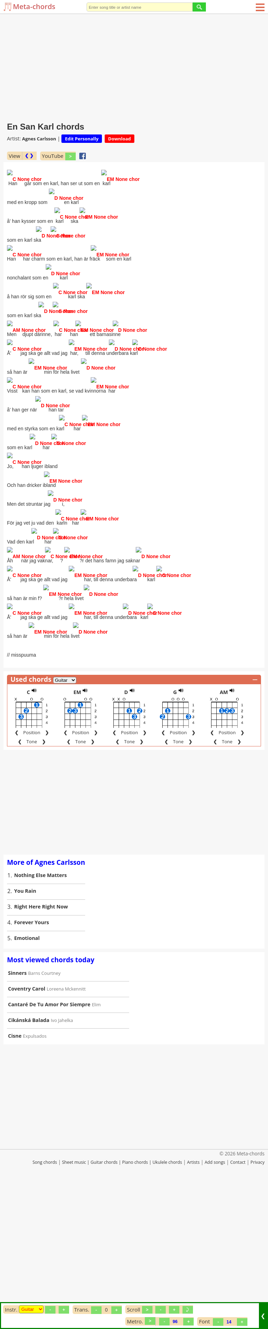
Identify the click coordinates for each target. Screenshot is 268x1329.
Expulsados (35, 1174)
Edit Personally (81, 139)
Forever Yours (31, 1060)
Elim (96, 1143)
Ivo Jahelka (62, 1158)
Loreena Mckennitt (66, 1127)
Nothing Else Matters (40, 1013)
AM (224, 830)
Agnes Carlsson (39, 139)
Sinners (17, 1111)
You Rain (25, 1029)
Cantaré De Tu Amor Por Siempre (49, 1142)
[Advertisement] (134, 66)
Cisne (15, 1174)
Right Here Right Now (41, 1045)
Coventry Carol (26, 1127)
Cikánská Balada (28, 1158)
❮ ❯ (29, 156)
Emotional (27, 1076)
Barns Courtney (44, 1111)
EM (77, 830)
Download (119, 139)
